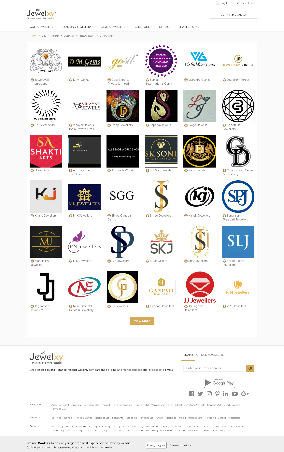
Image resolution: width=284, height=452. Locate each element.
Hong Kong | (153, 426)
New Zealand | (74, 430)
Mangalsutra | (196, 417)
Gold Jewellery (41, 26)
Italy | (197, 426)
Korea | (216, 426)
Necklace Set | (102, 417)
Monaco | (241, 426)
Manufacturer (86, 35)
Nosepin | (211, 417)
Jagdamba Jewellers (40, 308)
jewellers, (81, 369)
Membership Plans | (162, 404)
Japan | (206, 426)
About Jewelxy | (60, 404)
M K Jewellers (82, 215)
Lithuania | (228, 426)
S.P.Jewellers (120, 261)
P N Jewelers (82, 261)
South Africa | (126, 430)
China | (116, 426)
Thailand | (193, 430)
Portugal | (101, 430)
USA (229, 430)
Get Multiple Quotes (234, 14)
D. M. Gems (81, 80)
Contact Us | (214, 404)
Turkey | (205, 430)
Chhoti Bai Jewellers (232, 127)
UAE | (215, 430)
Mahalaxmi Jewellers (40, 263)
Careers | (236, 404)
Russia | (113, 430)
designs (50, 369)
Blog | (178, 404)
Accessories (234, 417)
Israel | (188, 426)
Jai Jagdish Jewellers (193, 308)
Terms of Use (58, 408)
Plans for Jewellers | (123, 404)
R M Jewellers (236, 306)
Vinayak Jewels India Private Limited (83, 127)
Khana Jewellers (46, 215)
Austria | (69, 426)
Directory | (76, 404)
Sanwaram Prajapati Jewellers (235, 217)
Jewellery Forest (238, 80)
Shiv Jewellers (197, 261)
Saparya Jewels (160, 125)
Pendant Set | (146, 417)
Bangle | (69, 417)
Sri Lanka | (152, 430)
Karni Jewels (196, 170)
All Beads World (122, 170)
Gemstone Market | (194, 404)
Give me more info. (180, 445)
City (44, 35)
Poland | (88, 430)
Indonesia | (177, 426)
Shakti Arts (42, 170)
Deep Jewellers (122, 125)
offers (169, 369)
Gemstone (142, 26)
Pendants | (118, 417)
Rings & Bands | (84, 417)
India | (166, 426)
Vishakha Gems (199, 80)
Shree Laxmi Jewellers (233, 263)
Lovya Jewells (197, 125)
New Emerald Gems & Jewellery (81, 308)
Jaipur (55, 35)
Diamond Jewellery (77, 26)
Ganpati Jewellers (162, 306)
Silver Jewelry (107, 35)
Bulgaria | (104, 426)
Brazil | (93, 426)
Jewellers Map (190, 26)
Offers (164, 26)
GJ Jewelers (119, 306)
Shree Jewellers (160, 215)
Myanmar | (57, 430)
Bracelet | (131, 417)
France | (126, 426)
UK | (222, 430)
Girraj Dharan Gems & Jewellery (238, 172)
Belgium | (81, 426)
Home (33, 35)
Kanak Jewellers (199, 215)
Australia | (57, 426)
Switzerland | (167, 430)
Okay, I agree (156, 445)
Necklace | (171, 417)
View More (142, 321)
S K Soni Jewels (160, 170)
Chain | (160, 417)
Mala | (182, 417)
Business (69, 35)
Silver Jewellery (113, 26)
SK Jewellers (158, 261)
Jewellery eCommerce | (97, 404)
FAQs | (226, 404)
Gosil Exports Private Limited (118, 81)
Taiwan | (181, 430)
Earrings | (56, 417)
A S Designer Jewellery (80, 172)
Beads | (222, 417)
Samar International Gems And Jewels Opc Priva (161, 83)
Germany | (138, 426)
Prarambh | (142, 404)
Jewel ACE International (40, 81)
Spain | (140, 430)
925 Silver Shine (45, 125)
